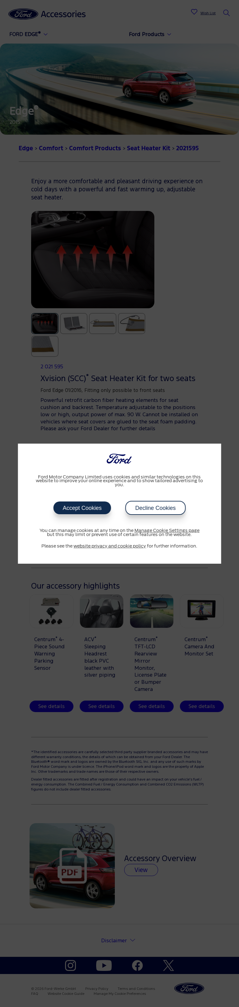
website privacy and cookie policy (109, 546)
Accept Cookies (82, 508)
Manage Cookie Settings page (166, 531)
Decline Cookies (155, 508)
